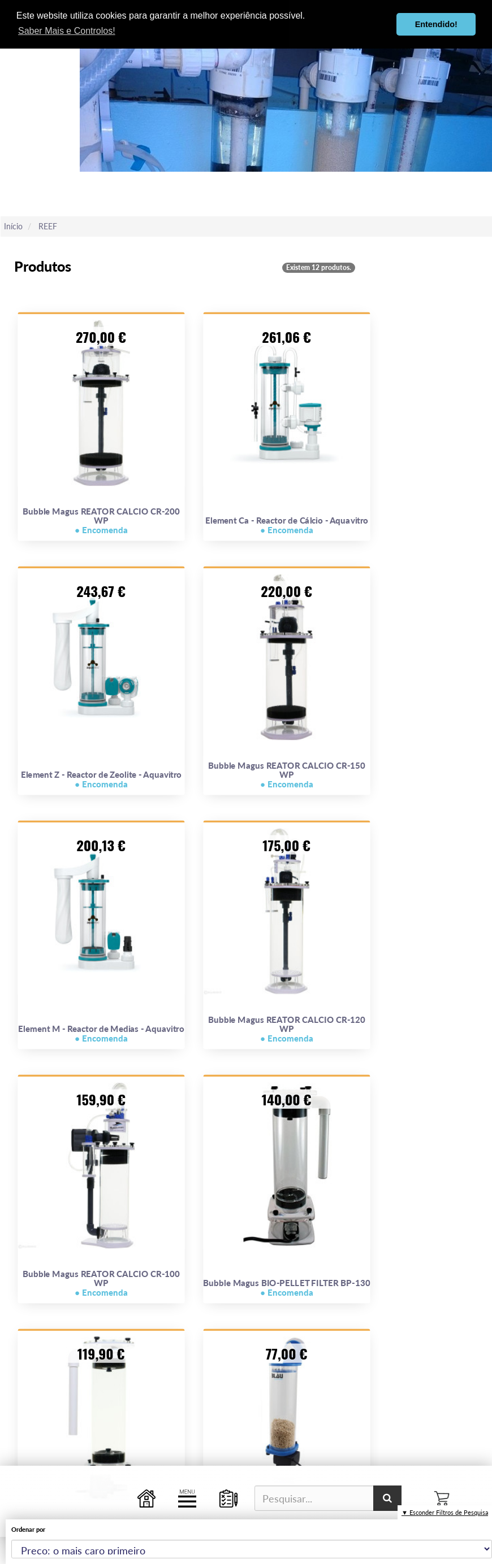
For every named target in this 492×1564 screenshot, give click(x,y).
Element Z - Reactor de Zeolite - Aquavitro (101, 779)
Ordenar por (28, 1529)
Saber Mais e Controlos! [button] (66, 31)
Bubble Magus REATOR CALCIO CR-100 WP (101, 1283)
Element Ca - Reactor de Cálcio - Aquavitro (286, 525)
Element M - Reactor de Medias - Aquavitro (101, 1033)
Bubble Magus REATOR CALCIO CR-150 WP (286, 775)
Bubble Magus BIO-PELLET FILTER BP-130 (286, 1288)
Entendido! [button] (436, 24)
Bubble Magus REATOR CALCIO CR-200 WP (101, 520)
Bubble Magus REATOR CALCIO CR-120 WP (286, 1029)
